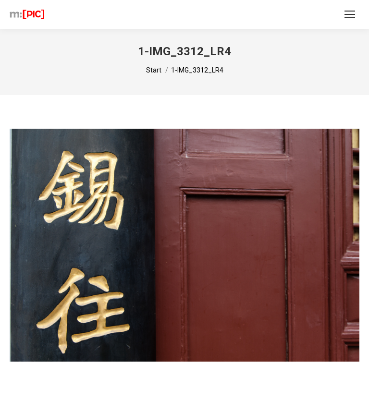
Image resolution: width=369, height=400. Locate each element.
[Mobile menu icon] (349, 14)
